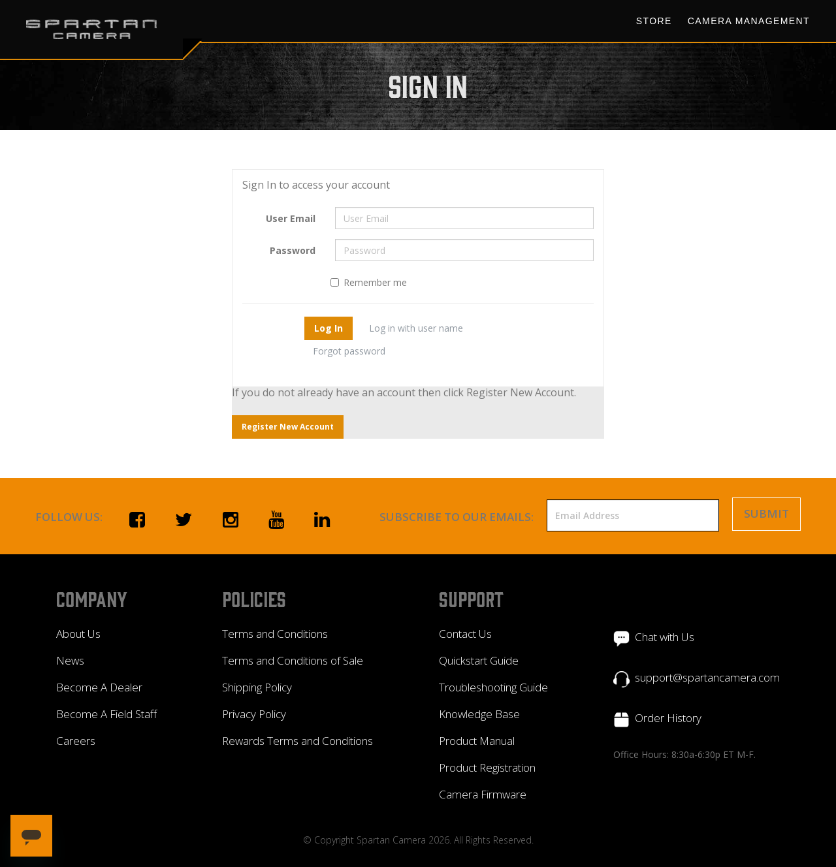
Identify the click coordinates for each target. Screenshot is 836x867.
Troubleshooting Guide (493, 687)
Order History (668, 717)
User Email (290, 218)
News (70, 660)
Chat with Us (664, 636)
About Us (78, 633)
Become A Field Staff (106, 713)
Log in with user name (416, 328)
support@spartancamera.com (707, 677)
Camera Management (749, 21)
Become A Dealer (99, 687)
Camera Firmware (482, 794)
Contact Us (465, 633)
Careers (75, 740)
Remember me (368, 282)
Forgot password (349, 351)
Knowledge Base (479, 713)
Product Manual (477, 740)
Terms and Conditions (275, 633)
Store (654, 21)
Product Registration (487, 767)
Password (292, 250)
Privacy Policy (254, 713)
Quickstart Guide (479, 660)
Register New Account (288, 426)
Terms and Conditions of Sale (292, 660)
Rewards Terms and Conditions (297, 740)
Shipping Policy (257, 687)
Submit (766, 513)
